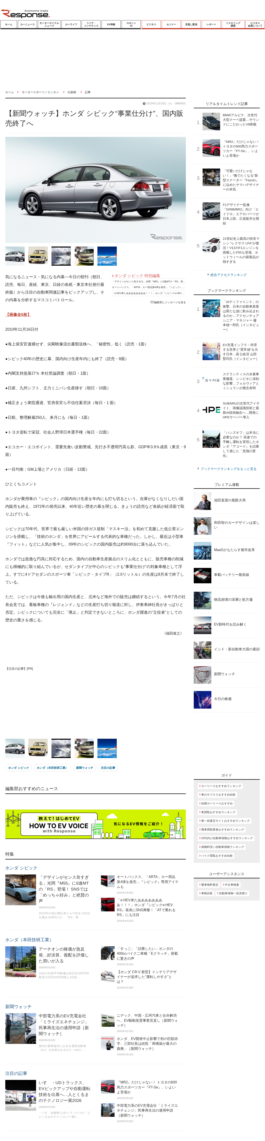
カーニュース (27, 24)
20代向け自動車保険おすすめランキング (227, 838)
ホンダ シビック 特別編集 (137, 276)
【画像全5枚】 (18, 314)
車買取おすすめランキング (218, 812)
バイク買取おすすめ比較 (217, 855)
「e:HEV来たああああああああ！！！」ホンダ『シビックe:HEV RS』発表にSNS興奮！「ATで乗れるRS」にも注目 (175, 293)
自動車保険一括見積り (233, 893)
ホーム (8, 24)
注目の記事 (108, 767)
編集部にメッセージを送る (168, 302)
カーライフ (71, 24)
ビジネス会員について (255, 24)
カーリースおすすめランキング (221, 786)
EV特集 (111, 24)
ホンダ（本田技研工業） (52, 767)
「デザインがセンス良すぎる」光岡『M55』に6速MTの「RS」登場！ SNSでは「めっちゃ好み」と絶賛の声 (171, 281)
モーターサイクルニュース (49, 24)
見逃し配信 (191, 24)
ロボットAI (131, 24)
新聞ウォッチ (84, 767)
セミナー (171, 24)
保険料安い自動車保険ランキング (222, 847)
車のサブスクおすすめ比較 (218, 794)
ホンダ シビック (18, 767)
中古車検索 (232, 884)
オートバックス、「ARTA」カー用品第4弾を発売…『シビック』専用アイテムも (155, 287)
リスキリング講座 (233, 24)
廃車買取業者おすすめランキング (222, 829)
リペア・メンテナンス (91, 24)
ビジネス (151, 24)
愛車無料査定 (209, 884)
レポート (211, 24)
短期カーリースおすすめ (217, 803)
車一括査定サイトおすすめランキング (225, 820)
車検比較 (207, 893)
